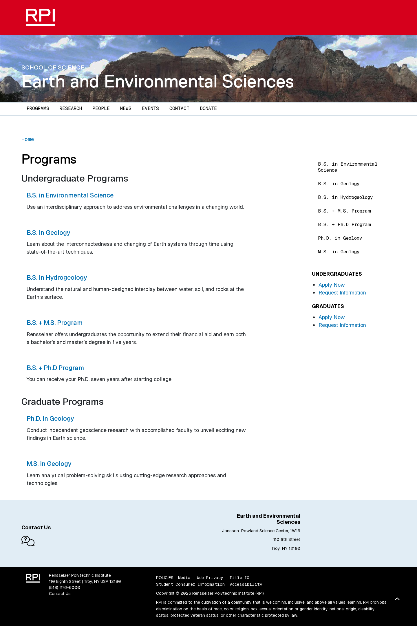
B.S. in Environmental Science (348, 167)
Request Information (342, 292)
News (125, 108)
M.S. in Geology (339, 252)
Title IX (239, 577)
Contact (179, 108)
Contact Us (60, 593)
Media (184, 577)
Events (150, 108)
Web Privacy (210, 577)
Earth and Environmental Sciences (157, 81)
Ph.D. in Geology (340, 238)
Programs (38, 108)
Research (71, 108)
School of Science (52, 67)
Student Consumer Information (190, 584)
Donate (208, 108)
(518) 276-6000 (64, 587)
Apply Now (332, 284)
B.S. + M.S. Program (344, 211)
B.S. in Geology (339, 184)
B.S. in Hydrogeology (345, 197)
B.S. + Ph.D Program (344, 225)
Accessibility (246, 584)
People (101, 108)
